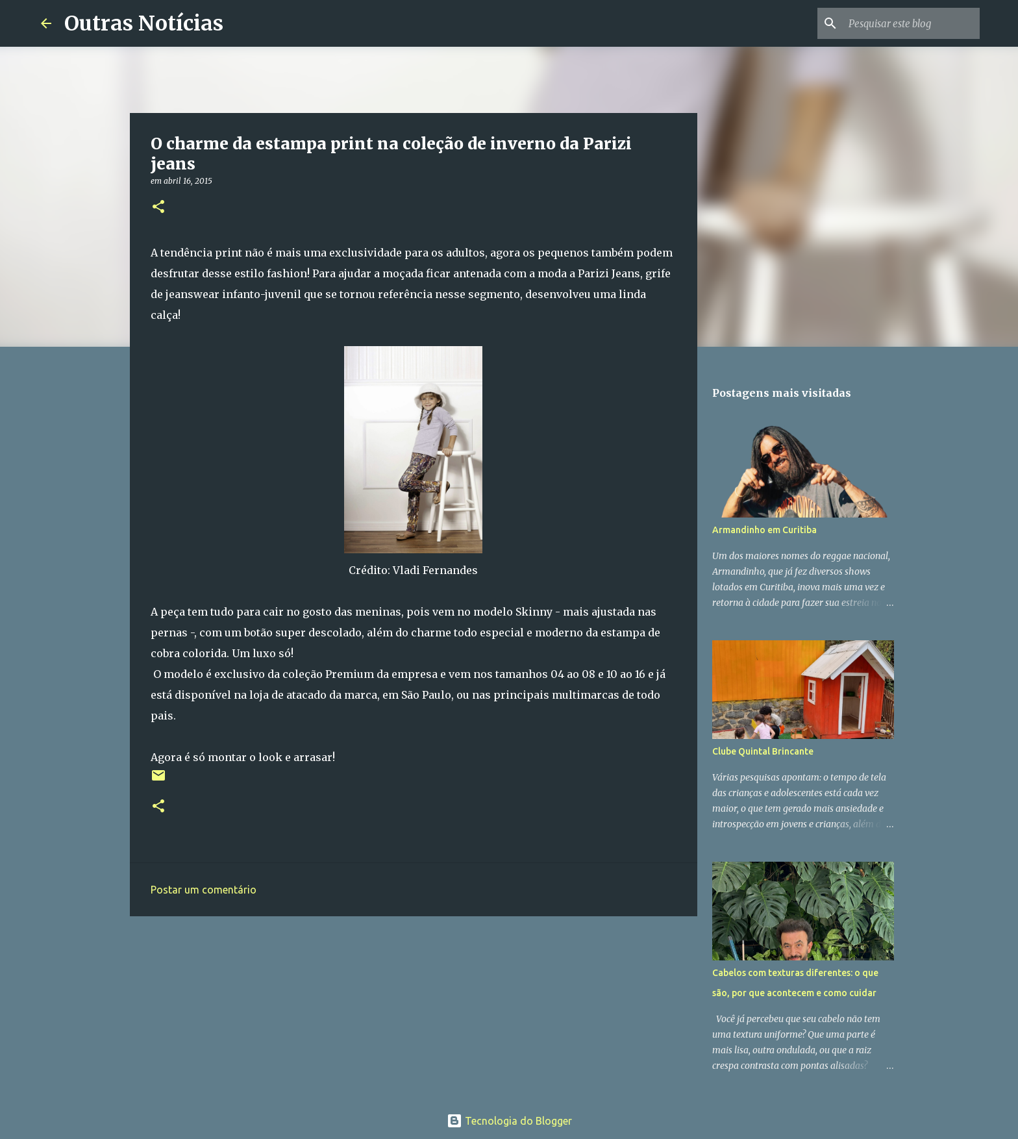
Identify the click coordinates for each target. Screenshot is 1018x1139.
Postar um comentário (203, 889)
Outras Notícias (143, 23)
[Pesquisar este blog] (911, 23)
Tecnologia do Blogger (509, 1121)
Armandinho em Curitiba (764, 530)
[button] (158, 207)
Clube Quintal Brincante (762, 751)
